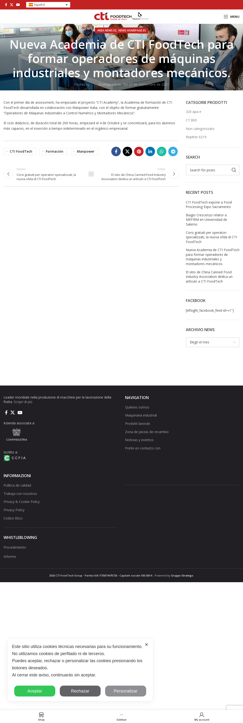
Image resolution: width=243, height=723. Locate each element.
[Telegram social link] (173, 151)
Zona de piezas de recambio (147, 432)
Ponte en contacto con (142, 448)
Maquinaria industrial (141, 415)
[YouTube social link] (18, 5)
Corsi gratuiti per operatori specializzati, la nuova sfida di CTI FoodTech (211, 237)
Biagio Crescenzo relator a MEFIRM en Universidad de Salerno (206, 219)
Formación (54, 151)
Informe (10, 556)
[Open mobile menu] (231, 16)
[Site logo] (121, 16)
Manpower (85, 151)
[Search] (212, 169)
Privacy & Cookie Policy (22, 501)
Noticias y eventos (139, 440)
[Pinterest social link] (139, 151)
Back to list (91, 175)
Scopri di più (23, 401)
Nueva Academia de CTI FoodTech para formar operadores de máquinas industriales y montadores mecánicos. (212, 257)
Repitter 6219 (196, 137)
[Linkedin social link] (150, 151)
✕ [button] (146, 644)
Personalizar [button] (125, 691)
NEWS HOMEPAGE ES (132, 30)
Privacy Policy (14, 510)
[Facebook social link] (6, 5)
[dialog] (80, 669)
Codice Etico (13, 518)
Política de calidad (17, 485)
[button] (48, 5)
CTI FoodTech (21, 151)
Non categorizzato (200, 128)
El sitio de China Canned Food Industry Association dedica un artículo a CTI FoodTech (209, 277)
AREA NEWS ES (107, 30)
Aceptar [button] (34, 691)
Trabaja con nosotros (20, 493)
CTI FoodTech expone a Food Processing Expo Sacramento (209, 204)
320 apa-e (193, 111)
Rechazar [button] (80, 691)
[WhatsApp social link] (161, 151)
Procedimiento (15, 547)
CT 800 (191, 120)
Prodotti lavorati (137, 423)
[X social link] (12, 5)
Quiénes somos (137, 407)
